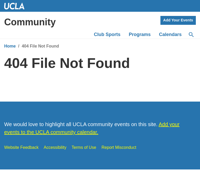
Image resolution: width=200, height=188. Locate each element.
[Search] (191, 35)
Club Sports (107, 34)
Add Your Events (178, 20)
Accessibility (55, 147)
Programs (140, 34)
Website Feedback (21, 147)
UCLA (16, 6)
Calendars (170, 34)
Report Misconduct (119, 147)
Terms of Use (84, 147)
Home (10, 46)
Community (30, 22)
